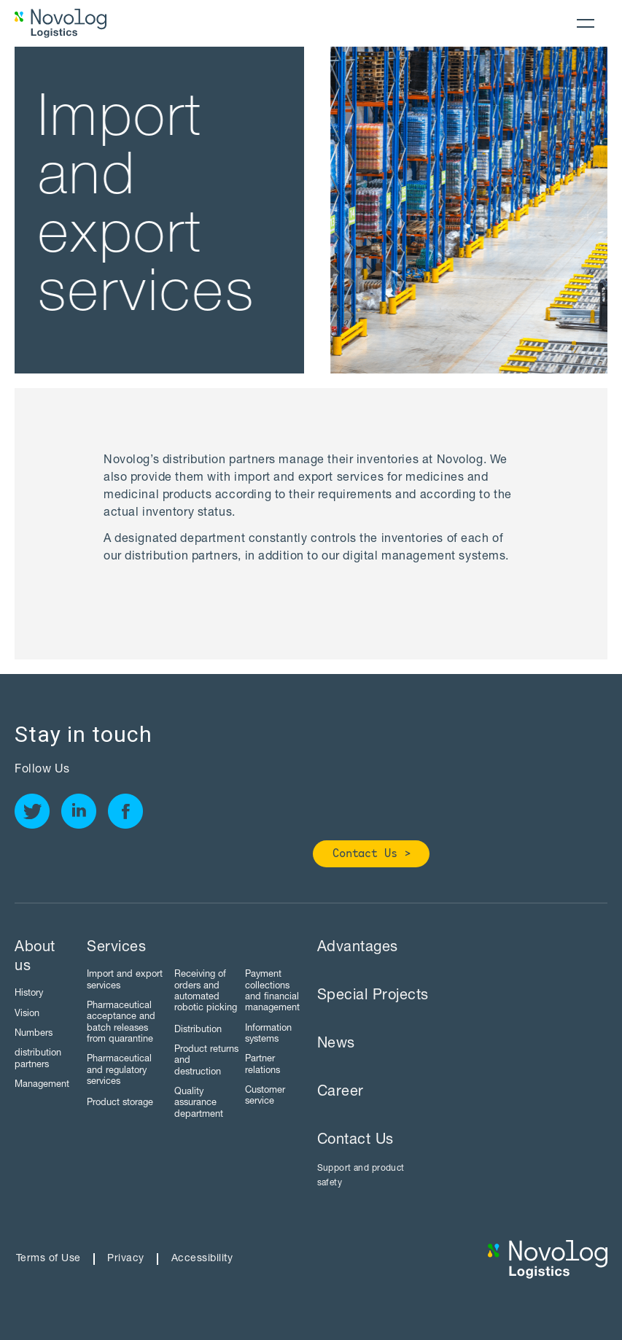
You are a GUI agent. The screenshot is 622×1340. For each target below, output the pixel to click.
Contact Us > (372, 854)
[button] (585, 23)
